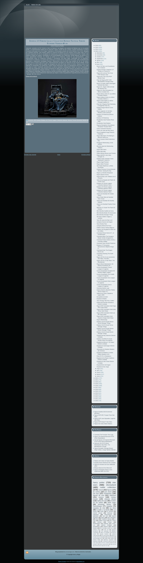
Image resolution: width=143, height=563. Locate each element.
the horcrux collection (105, 542)
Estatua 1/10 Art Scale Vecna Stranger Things (105, 325)
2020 (96, 382)
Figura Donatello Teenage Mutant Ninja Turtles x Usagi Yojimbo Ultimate (105, 449)
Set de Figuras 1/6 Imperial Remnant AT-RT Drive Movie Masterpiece (104, 440)
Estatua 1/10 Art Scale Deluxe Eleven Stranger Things (105, 329)
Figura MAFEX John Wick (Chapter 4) (104, 155)
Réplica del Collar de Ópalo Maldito (104, 461)
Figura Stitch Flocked (102, 164)
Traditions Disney (106, 519)
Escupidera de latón (102, 297)
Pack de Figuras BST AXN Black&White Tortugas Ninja (105, 80)
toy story (113, 508)
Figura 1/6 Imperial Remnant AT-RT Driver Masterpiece (104, 437)
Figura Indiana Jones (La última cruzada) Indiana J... (105, 98)
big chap (112, 541)
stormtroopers (110, 536)
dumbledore (96, 526)
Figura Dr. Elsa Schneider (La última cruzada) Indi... (105, 91)
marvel (100, 490)
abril (98, 370)
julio (98, 62)
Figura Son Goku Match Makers (103, 423)
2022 (96, 378)
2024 (96, 49)
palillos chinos (103, 520)
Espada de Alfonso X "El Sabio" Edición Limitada (105, 343)
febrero (99, 374)
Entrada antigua (85, 154)
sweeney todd (96, 541)
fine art (106, 529)
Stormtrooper (97, 506)
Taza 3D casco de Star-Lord (104, 220)
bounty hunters (104, 534)
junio (98, 64)
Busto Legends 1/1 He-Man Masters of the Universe (104, 111)
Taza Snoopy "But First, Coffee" (105, 300)
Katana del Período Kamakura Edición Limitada (105, 303)
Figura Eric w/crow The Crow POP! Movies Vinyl (105, 73)
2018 (96, 385)
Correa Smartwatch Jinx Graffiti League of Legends (105, 275)
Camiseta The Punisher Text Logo (103, 434)
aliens (102, 517)
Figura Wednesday (102, 319)
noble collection (108, 487)
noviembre (100, 55)
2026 (96, 45)
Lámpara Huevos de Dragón (104, 222)
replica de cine (102, 501)
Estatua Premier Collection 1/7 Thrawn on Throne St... (105, 70)
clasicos (105, 526)
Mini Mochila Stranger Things (105, 214)
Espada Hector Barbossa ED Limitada (105, 462)
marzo (99, 372)
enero (98, 376)
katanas (106, 523)
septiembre (100, 58)
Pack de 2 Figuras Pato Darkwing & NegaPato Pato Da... (106, 104)
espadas (109, 506)
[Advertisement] (39, 140)
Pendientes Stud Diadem (104, 123)
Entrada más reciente (30, 154)
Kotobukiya (107, 493)
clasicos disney (110, 499)
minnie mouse (97, 513)
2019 (96, 383)
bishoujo (109, 513)
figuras (109, 490)
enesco (101, 497)
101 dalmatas (105, 531)
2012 (96, 397)
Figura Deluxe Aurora (103, 174)
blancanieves (108, 514)
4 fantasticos (105, 541)
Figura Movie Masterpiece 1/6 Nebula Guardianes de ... (105, 264)
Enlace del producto (31, 76)
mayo (98, 368)
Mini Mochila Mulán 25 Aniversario (106, 213)
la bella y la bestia (103, 510)
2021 (96, 380)
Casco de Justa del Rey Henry (105, 130)
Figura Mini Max (101, 151)
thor (97, 519)
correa (109, 522)
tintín (113, 542)
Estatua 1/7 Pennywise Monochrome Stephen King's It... (105, 246)
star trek (105, 516)
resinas (99, 522)
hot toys (96, 493)
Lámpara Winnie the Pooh (104, 225)
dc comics (96, 492)
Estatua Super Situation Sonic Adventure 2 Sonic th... (105, 159)
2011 (96, 398)
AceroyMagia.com (80, 561)
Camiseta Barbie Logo (103, 288)
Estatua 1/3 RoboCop (103, 118)
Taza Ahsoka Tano (102, 224)
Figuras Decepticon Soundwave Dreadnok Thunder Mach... (105, 125)
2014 (96, 393)
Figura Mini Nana (101, 149)
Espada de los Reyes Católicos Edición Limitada (105, 358)
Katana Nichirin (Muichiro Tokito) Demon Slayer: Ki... (106, 290)
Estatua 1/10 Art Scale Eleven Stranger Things (105, 332)
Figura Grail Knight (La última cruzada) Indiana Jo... (105, 101)
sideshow (113, 495)
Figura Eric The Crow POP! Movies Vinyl (104, 77)
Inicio (58, 154)
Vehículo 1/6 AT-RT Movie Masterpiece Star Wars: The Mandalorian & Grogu (102, 445)
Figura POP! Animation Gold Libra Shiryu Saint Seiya (106, 310)
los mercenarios (106, 535)
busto (101, 511)
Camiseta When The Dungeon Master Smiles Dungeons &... (105, 237)
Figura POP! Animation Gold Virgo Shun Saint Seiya (106, 306)
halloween (96, 514)
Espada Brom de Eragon (103, 365)
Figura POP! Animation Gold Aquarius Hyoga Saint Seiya (105, 317)
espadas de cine (99, 508)
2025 (96, 47)
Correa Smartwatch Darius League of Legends (104, 285)
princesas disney (104, 504)
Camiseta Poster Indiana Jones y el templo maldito (106, 240)
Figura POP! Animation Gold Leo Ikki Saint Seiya (106, 313)
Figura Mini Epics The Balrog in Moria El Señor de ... (105, 136)
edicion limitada (106, 525)
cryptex (112, 538)
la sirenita (110, 511)
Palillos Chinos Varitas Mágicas (105, 227)
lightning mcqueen (109, 539)
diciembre (99, 53)
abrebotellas (96, 523)
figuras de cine (98, 495)
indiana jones (96, 529)
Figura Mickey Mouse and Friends (106, 153)
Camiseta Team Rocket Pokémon (106, 243)
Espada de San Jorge (103, 367)
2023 (96, 51)
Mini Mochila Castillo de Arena (105, 211)
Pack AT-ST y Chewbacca (104, 356)
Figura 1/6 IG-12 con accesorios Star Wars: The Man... (106, 257)
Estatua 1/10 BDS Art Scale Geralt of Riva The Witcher (104, 339)
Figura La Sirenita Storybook (105, 172)
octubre (99, 56)
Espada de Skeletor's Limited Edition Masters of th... (105, 353)
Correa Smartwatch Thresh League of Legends (104, 268)
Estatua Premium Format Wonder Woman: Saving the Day (106, 170)
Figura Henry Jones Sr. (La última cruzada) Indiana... (106, 94)
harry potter (99, 482)
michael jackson (98, 545)
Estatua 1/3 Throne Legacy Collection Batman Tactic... (104, 184)
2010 (96, 400)
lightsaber (96, 516)
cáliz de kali (113, 544)
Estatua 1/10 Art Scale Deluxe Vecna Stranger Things (105, 322)
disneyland (111, 485)
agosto (99, 60)
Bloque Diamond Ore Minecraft (103, 468)
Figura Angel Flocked (102, 162)
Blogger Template (62, 561)
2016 (96, 389)
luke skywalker (112, 517)
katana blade (96, 539)
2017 (96, 387)
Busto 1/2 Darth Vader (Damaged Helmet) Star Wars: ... (106, 84)
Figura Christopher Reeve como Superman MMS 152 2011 (103, 470)
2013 (96, 395)
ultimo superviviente (104, 544)
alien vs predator (105, 532)
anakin (106, 538)
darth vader (112, 502)
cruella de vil (110, 528)
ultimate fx (95, 544)
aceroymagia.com (97, 538)
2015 (96, 391)
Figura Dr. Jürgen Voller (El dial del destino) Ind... (105, 87)
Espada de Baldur (102, 298)
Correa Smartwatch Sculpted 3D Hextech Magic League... (106, 271)
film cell (102, 528)
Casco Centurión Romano (104, 128)
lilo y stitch (113, 520)
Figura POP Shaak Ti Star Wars (103, 422)
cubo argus (95, 542)
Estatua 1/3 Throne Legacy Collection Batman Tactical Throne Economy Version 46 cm (57, 42)
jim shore (108, 492)
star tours (106, 545)
